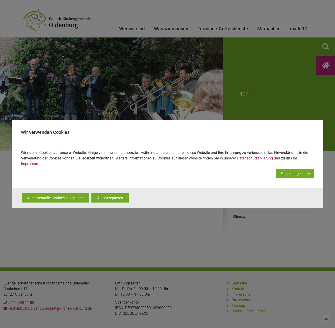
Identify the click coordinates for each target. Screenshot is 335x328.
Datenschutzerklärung (255, 158)
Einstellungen (292, 174)
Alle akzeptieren (110, 198)
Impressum (30, 164)
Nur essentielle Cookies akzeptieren (55, 198)
